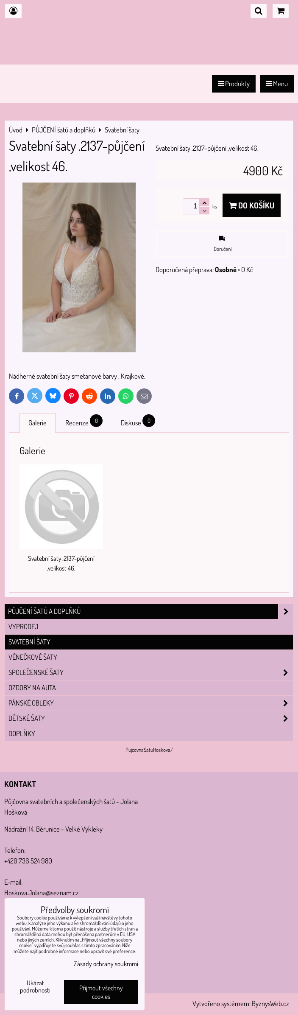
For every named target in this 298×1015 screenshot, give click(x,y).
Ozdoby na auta (32, 687)
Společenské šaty (150, 672)
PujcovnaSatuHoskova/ (149, 749)
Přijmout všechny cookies (101, 992)
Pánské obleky (150, 703)
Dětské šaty (150, 718)
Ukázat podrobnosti (35, 986)
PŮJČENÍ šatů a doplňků (150, 611)
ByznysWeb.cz (270, 1003)
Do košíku (251, 205)
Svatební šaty (29, 641)
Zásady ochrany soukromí (106, 963)
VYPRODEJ (23, 626)
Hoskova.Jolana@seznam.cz (41, 892)
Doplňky (21, 733)
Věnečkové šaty (32, 656)
